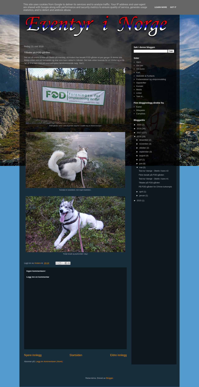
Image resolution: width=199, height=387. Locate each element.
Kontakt (139, 86)
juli (140, 159)
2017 (139, 132)
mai (141, 167)
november (144, 144)
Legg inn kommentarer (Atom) (49, 361)
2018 (139, 128)
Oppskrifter (141, 83)
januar (142, 195)
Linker (139, 93)
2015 (139, 200)
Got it (173, 7)
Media (139, 89)
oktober (143, 148)
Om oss (139, 65)
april (141, 191)
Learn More (161, 7)
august (142, 155)
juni (141, 163)
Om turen (140, 69)
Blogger (109, 378)
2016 (139, 136)
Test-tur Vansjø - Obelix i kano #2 (153, 171)
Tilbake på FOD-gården (149, 182)
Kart (138, 72)
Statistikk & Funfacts (145, 76)
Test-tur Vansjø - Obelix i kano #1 (153, 179)
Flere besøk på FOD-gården (151, 175)
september (144, 152)
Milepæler (140, 110)
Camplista (140, 113)
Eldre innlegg (118, 355)
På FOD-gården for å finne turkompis (155, 186)
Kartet (139, 107)
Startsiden (75, 355)
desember (144, 140)
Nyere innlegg (33, 355)
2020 (139, 125)
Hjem (138, 62)
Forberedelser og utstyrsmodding (151, 79)
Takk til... (140, 96)
